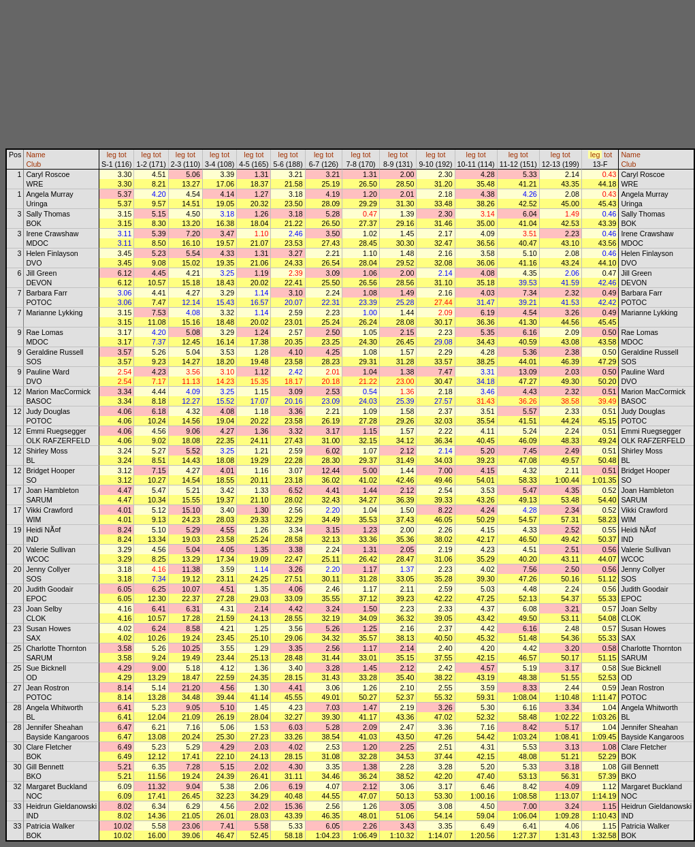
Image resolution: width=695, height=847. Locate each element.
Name (35, 154)
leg (111, 154)
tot (122, 154)
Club (33, 164)
